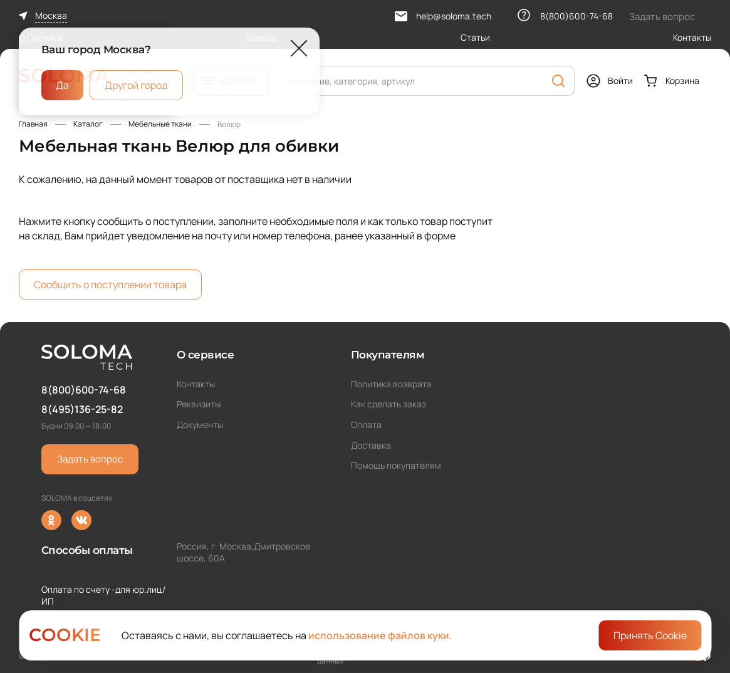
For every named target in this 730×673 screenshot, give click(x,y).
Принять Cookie (650, 635)
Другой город (136, 84)
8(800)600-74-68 (83, 390)
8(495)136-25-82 (82, 409)
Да (62, 84)
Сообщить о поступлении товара (110, 284)
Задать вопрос (90, 459)
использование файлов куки (378, 635)
